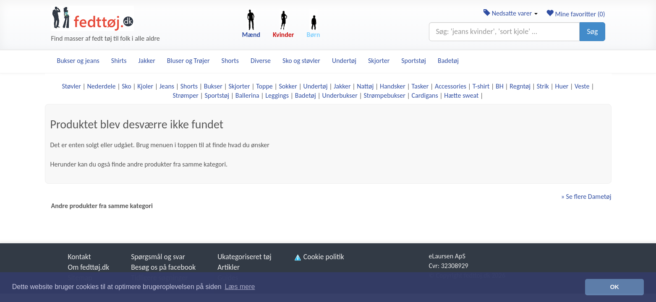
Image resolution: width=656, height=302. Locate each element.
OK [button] (614, 287)
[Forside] (92, 18)
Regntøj (520, 86)
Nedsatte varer (511, 13)
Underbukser (340, 95)
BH (500, 86)
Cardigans (425, 95)
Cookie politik (318, 256)
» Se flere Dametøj (586, 196)
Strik (543, 86)
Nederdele (101, 86)
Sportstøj (413, 61)
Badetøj (448, 61)
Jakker (146, 61)
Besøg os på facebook (163, 267)
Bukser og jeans (78, 61)
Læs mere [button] (240, 286)
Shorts (230, 61)
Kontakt (79, 256)
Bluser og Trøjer (188, 61)
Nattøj (365, 86)
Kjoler (145, 86)
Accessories (450, 86)
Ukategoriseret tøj (244, 256)
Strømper (186, 95)
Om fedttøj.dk (89, 267)
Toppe (264, 86)
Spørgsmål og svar (158, 256)
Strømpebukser (384, 95)
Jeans (166, 86)
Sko (126, 86)
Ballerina (247, 95)
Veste (582, 86)
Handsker (392, 86)
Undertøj (344, 61)
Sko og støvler (301, 61)
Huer (562, 86)
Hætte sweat (461, 95)
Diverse (261, 61)
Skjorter (378, 61)
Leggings (277, 95)
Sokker (288, 86)
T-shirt (481, 86)
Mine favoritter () (575, 14)
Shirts (119, 61)
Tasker (420, 86)
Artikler (228, 267)
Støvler (71, 86)
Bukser (213, 86)
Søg (592, 31)
